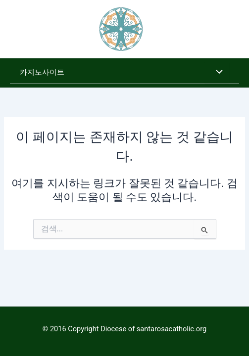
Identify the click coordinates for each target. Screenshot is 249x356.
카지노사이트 (42, 72)
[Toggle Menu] (216, 73)
